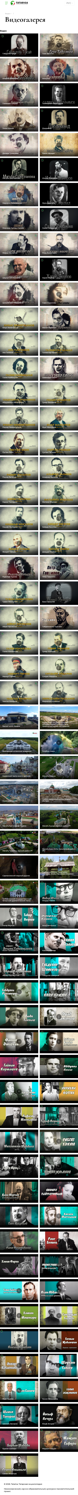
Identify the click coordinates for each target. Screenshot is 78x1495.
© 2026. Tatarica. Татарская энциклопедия (23, 1484)
